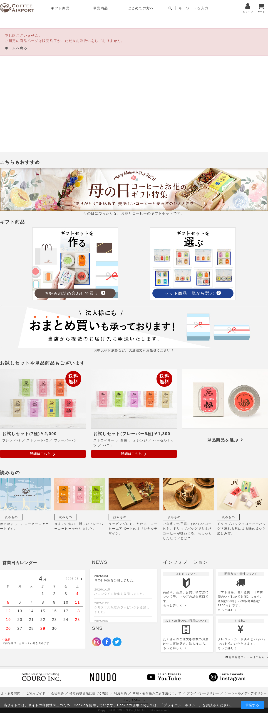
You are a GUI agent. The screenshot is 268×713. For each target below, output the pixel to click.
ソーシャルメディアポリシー (246, 693)
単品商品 (100, 8)
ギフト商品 (60, 8)
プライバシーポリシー (203, 693)
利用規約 (120, 693)
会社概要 (57, 693)
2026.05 (72, 579)
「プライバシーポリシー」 (181, 705)
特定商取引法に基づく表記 (89, 693)
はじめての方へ (141, 8)
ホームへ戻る (16, 48)
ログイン (248, 8)
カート (261, 8)
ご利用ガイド (36, 693)
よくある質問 (10, 693)
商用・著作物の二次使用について (157, 693)
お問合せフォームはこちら (247, 657)
